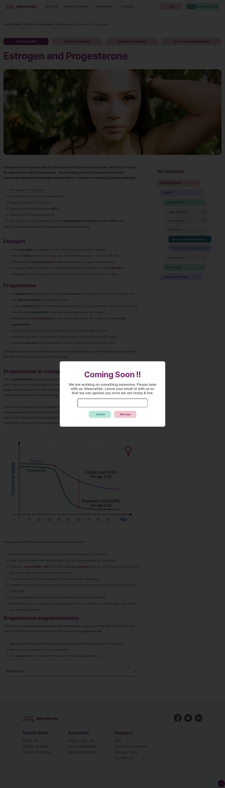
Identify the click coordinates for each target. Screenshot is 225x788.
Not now (125, 414)
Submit (100, 414)
